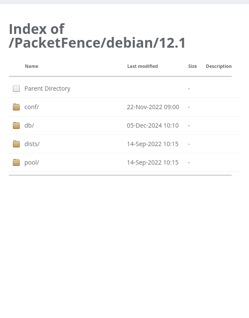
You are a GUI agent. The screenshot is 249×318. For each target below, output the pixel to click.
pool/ (31, 162)
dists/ (32, 144)
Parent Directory (47, 88)
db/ (29, 125)
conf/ (31, 107)
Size (192, 66)
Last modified (142, 66)
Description (219, 66)
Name (31, 66)
